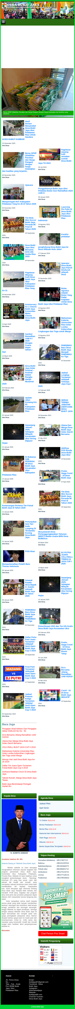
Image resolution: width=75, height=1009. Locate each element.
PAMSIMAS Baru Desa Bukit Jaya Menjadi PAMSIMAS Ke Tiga (30, 615)
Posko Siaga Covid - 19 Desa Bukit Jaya (66, 474)
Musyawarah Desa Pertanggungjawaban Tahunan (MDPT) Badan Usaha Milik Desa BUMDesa (53, 535)
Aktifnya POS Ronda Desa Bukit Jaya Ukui (66, 451)
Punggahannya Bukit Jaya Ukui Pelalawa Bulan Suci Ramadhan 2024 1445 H (55, 190)
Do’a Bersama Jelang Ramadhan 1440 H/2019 (66, 672)
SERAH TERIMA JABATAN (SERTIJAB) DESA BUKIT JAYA (67, 405)
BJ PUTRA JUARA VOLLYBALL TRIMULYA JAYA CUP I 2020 (67, 558)
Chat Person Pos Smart (53, 933)
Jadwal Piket (44, 803)
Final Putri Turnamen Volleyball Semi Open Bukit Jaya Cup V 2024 (30, 672)
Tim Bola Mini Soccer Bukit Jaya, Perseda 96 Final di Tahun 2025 (30, 223)
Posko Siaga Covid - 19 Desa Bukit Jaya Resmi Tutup (66, 648)
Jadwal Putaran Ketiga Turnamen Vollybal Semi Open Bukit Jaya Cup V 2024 (30, 702)
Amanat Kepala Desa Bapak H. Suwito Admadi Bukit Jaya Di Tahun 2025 (30, 588)
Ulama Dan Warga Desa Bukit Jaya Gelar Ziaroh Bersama (67, 429)
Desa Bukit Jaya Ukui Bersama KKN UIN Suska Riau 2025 (30, 251)
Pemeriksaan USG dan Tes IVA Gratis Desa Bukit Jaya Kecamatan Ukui (55, 627)
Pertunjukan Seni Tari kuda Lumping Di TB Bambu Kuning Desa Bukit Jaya (30, 530)
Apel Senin (44, 808)
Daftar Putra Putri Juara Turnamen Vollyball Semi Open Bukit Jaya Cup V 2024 (30, 644)
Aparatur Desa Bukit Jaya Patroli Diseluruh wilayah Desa (66, 269)
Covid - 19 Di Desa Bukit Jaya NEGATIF (66, 693)
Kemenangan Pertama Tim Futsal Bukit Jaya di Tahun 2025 (17, 506)
